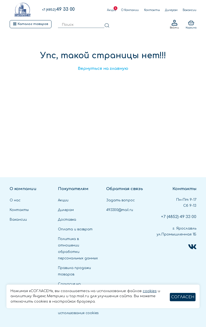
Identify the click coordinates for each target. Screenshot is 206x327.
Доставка (67, 219)
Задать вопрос (120, 200)
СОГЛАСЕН (182, 297)
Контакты (152, 10)
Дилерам (171, 10)
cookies (150, 291)
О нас (15, 200)
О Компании (130, 10)
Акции (111, 10)
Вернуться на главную (103, 68)
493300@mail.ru (119, 210)
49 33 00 (58, 9)
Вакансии (189, 10)
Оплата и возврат (75, 229)
